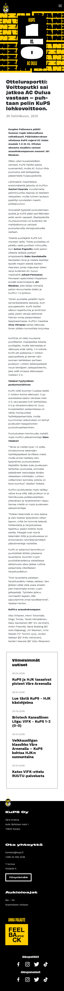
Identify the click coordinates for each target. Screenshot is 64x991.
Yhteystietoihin (18, 877)
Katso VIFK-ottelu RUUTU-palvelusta (28, 774)
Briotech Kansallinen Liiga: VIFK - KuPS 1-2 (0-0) (31, 721)
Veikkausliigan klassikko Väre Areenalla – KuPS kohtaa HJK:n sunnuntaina (27, 748)
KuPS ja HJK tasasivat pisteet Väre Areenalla (31, 681)
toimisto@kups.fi (14, 852)
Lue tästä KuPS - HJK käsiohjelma (31, 700)
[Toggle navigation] (60, 6)
